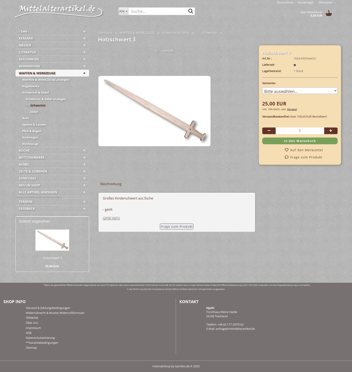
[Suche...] (123, 11)
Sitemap (31, 348)
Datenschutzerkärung (40, 338)
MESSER (25, 45)
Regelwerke (31, 86)
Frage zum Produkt (177, 226)
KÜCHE (24, 150)
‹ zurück (167, 50)
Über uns (32, 323)
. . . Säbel (32, 112)
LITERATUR (27, 52)
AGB (28, 333)
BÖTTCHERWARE (31, 157)
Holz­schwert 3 (52, 258)
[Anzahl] (300, 130)
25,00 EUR (52, 266)
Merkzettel (325, 2)
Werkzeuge (30, 144)
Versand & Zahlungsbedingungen (48, 308)
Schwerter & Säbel (35, 92)
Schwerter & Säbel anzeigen (46, 99)
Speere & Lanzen (34, 125)
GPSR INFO (111, 218)
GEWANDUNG (29, 66)
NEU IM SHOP (29, 185)
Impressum (33, 328)
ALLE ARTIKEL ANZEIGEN (38, 192)
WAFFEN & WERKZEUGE (37, 73)
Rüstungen (30, 137)
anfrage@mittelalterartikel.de (235, 329)
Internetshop (161, 366)
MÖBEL (24, 164)
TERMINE (26, 201)
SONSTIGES (27, 178)
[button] (285, 2)
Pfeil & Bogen (32, 131)
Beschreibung (110, 184)
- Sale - (24, 31)
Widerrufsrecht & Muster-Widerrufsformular (55, 313)
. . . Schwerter (36, 105)
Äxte (25, 118)
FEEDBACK (27, 208)
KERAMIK (26, 38)
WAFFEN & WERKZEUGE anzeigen (46, 80)
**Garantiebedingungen (42, 343)
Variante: (269, 83)
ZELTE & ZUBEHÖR (33, 171)
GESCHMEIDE (29, 59)
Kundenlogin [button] (305, 2)
